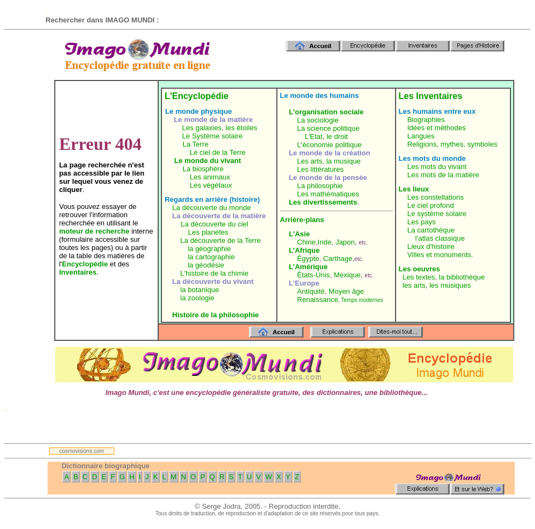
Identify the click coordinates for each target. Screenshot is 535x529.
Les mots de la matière (443, 175)
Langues (420, 136)
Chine (306, 242)
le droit (337, 136)
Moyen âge (346, 291)
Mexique (347, 275)
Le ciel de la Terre (218, 152)
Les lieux (414, 189)
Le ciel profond (430, 205)
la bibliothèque (462, 277)
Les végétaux (211, 185)
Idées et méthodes (436, 128)
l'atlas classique (440, 238)
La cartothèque (431, 230)
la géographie (209, 249)
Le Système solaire (212, 136)
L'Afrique (304, 250)
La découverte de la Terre (221, 240)
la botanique (200, 290)
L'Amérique (308, 267)
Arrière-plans (302, 220)
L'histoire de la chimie (215, 273)
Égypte (308, 258)
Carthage (337, 258)
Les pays (421, 222)
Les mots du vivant (436, 166)
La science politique (328, 128)
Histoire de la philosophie (215, 315)
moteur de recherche (94, 231)
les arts (414, 285)
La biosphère (203, 169)
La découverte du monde (211, 208)
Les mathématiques (328, 194)
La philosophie (320, 186)
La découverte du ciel (214, 224)
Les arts (309, 161)
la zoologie (197, 298)
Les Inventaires (431, 96)
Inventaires (78, 272)
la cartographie (211, 257)
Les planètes (208, 232)
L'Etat (314, 136)
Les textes (419, 277)
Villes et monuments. (440, 255)
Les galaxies (202, 128)
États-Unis (313, 275)
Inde (325, 242)
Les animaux (210, 177)
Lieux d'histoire (430, 246)
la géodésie (206, 265)
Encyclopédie (85, 264)
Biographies (426, 119)
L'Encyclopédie (197, 96)
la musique (343, 161)
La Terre (195, 144)
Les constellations (435, 197)
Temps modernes (362, 300)
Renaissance (317, 299)
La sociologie (318, 120)
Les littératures (320, 169)
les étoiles (241, 128)
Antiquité (311, 291)
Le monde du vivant (208, 160)
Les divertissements (323, 202)
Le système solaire (436, 214)
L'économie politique (329, 145)
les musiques (450, 285)
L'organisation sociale (326, 112)
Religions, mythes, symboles (452, 144)
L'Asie (299, 234)
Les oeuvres (419, 269)
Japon (344, 242)
